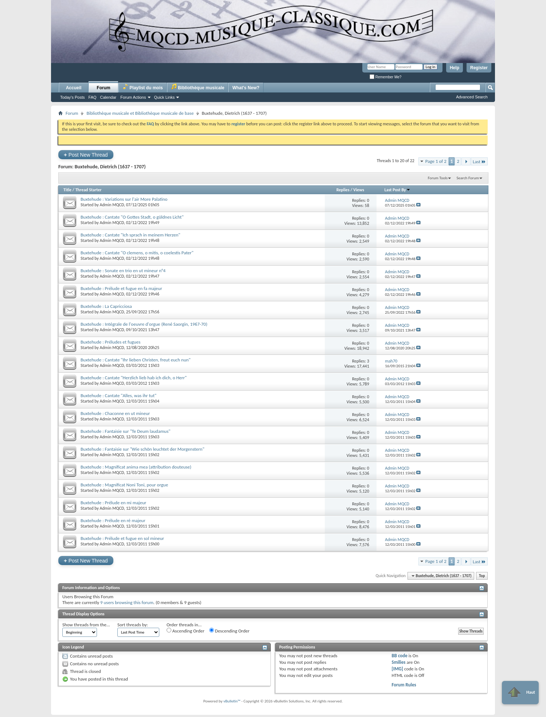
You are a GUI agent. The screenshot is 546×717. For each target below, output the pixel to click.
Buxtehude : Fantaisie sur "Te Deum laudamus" (125, 431)
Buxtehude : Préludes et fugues (110, 342)
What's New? (245, 87)
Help (454, 67)
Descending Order (229, 631)
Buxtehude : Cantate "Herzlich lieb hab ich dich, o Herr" (134, 377)
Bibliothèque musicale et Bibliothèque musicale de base (140, 113)
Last (479, 161)
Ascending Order (185, 631)
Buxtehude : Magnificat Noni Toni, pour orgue (124, 484)
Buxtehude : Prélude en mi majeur (113, 502)
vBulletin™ (232, 701)
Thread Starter (88, 189)
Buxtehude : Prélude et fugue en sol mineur (122, 538)
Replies (343, 189)
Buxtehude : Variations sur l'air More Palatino (124, 199)
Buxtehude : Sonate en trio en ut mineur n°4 (123, 270)
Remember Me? (385, 77)
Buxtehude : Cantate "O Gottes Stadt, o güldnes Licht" (132, 217)
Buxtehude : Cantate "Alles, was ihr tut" (118, 395)
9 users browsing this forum (126, 602)
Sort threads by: (132, 624)
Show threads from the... (86, 624)
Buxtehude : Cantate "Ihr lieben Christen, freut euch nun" (136, 360)
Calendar (108, 97)
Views (358, 189)
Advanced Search (472, 97)
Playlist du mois (142, 86)
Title (67, 189)
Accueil (74, 87)
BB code (399, 655)
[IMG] (397, 668)
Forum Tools (438, 178)
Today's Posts (72, 97)
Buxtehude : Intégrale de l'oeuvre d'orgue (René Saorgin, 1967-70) (144, 324)
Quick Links (164, 97)
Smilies (398, 662)
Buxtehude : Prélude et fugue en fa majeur (121, 288)
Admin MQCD (112, 204)
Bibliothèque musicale (198, 86)
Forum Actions (133, 97)
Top (482, 575)
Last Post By (397, 189)
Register (479, 67)
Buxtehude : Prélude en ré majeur (113, 520)
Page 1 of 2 (435, 161)
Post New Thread (86, 155)
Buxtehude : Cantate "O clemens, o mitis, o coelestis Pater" (137, 252)
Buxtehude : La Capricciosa (106, 306)
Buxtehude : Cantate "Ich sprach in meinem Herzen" (130, 235)
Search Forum (468, 178)
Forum (103, 87)
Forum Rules (403, 684)
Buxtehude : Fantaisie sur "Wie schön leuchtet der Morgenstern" (142, 449)
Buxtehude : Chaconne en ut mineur (115, 413)
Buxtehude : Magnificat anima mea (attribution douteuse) (136, 467)
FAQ (93, 97)
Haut (520, 692)
